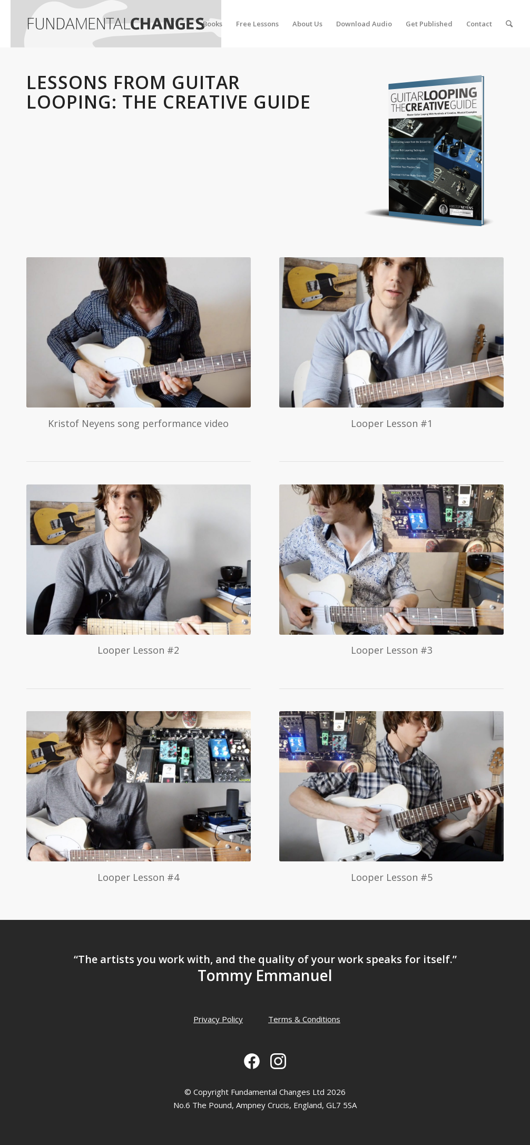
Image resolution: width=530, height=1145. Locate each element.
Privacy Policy (218, 1019)
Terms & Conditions (304, 1019)
